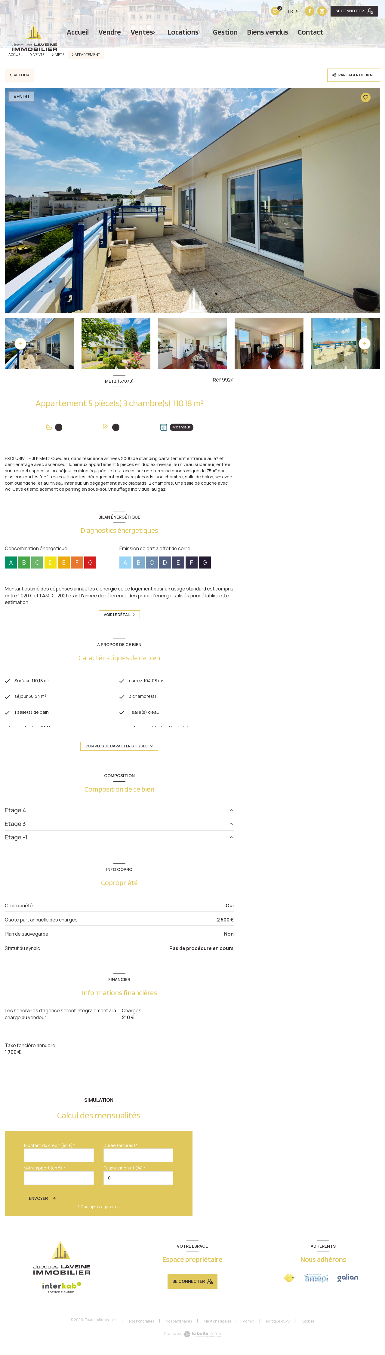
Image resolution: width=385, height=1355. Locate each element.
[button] (365, 344)
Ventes (142, 32)
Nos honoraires (141, 1331)
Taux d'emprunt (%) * (124, 1178)
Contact (310, 32)
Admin (248, 1331)
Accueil (78, 32)
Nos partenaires (179, 1331)
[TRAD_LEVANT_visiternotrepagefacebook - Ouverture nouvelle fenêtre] (272, 11)
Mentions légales (217, 1331)
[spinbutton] (138, 1188)
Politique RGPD (278, 1331)
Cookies (308, 1331)
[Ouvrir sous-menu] (155, 32)
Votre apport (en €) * (44, 1178)
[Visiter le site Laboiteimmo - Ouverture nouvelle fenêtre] (202, 1344)
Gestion (225, 32)
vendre (109, 32)
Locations (183, 32)
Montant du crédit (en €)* (49, 1155)
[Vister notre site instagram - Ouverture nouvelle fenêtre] (284, 11)
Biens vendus (267, 32)
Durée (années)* (120, 1155)
